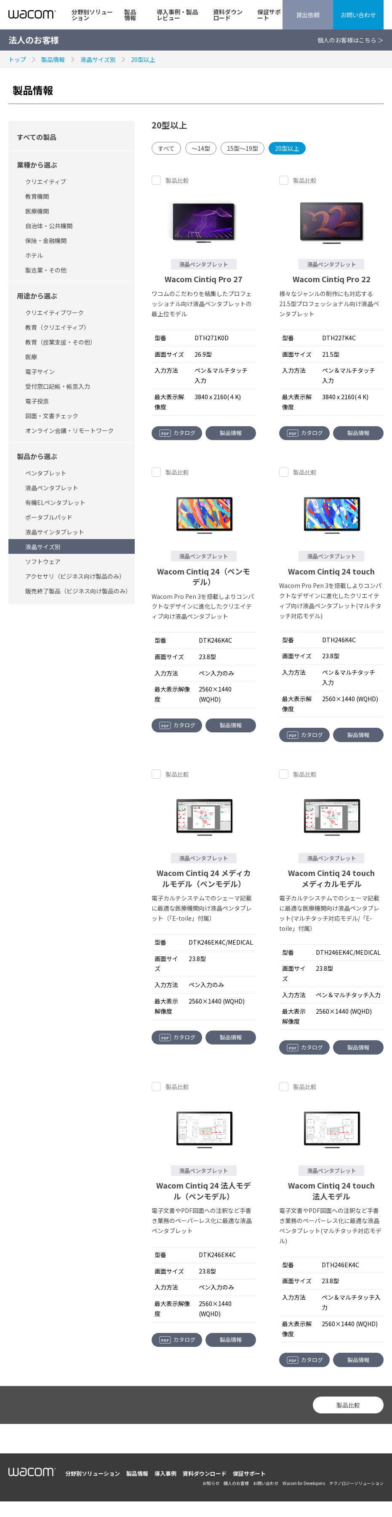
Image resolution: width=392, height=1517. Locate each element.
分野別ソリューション (92, 15)
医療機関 (37, 211)
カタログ (177, 433)
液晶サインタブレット (54, 532)
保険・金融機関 (46, 240)
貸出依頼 (308, 15)
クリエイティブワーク (54, 312)
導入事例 (165, 1473)
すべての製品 (36, 137)
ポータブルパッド (48, 517)
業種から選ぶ (37, 165)
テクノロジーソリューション (356, 1483)
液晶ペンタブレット (51, 487)
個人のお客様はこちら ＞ (350, 40)
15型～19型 (242, 148)
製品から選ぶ (37, 456)
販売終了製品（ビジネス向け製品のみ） (78, 591)
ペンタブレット (46, 473)
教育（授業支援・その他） (60, 342)
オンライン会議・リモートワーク (69, 430)
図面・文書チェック (51, 415)
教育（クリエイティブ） (57, 327)
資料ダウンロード (228, 15)
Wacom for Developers (304, 1483)
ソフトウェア (43, 561)
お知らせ (211, 1483)
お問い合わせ (358, 15)
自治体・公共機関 (48, 226)
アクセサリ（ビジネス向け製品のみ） (75, 576)
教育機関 (37, 196)
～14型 (201, 148)
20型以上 (143, 59)
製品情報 (130, 15)
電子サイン (40, 371)
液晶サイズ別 (98, 59)
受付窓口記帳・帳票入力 (57, 386)
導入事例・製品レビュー (177, 15)
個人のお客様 (236, 1483)
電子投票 (37, 401)
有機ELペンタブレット (55, 502)
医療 (31, 357)
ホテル (34, 255)
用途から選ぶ (37, 296)
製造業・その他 (46, 270)
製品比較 (177, 180)
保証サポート (269, 15)
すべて (166, 148)
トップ (17, 59)
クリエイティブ (45, 181)
